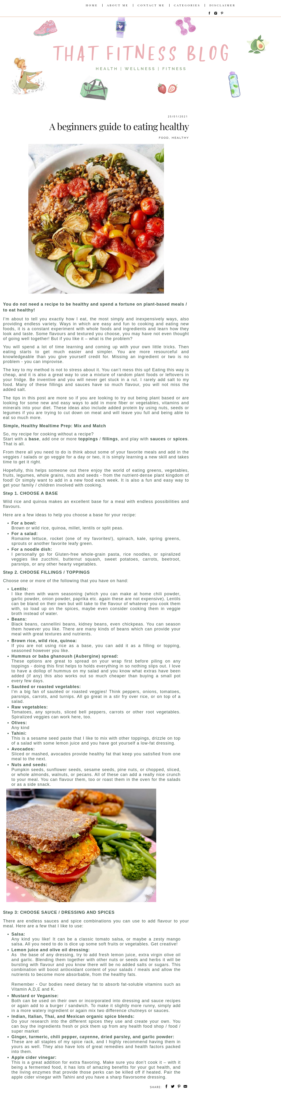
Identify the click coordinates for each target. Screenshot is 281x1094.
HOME (92, 5)
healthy (180, 137)
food (164, 137)
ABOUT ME (118, 5)
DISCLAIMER (222, 5)
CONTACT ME (151, 5)
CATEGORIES (187, 5)
